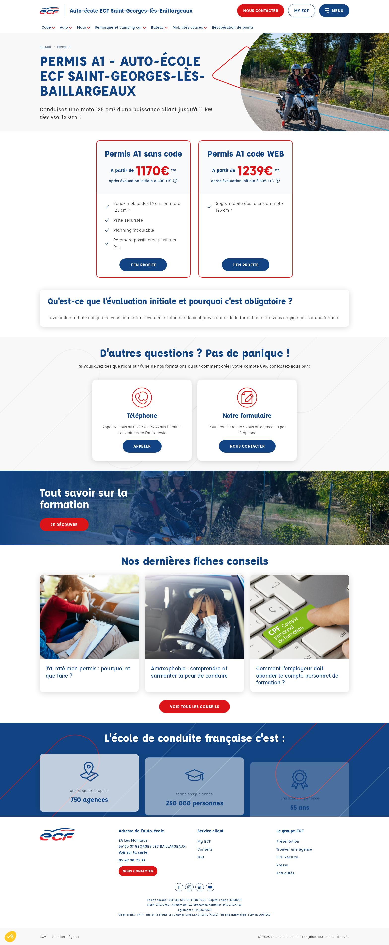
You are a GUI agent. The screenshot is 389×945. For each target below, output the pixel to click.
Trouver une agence (294, 849)
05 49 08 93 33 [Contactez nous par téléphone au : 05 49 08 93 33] (132, 860)
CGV (43, 936)
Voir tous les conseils (194, 706)
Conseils (204, 849)
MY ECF (301, 10)
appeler (142, 446)
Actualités (285, 873)
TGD (200, 857)
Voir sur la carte (133, 852)
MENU (334, 10)
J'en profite (143, 264)
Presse (282, 865)
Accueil (45, 46)
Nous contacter (260, 10)
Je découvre (64, 524)
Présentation (287, 841)
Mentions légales (65, 936)
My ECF (204, 841)
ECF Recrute (287, 857)
